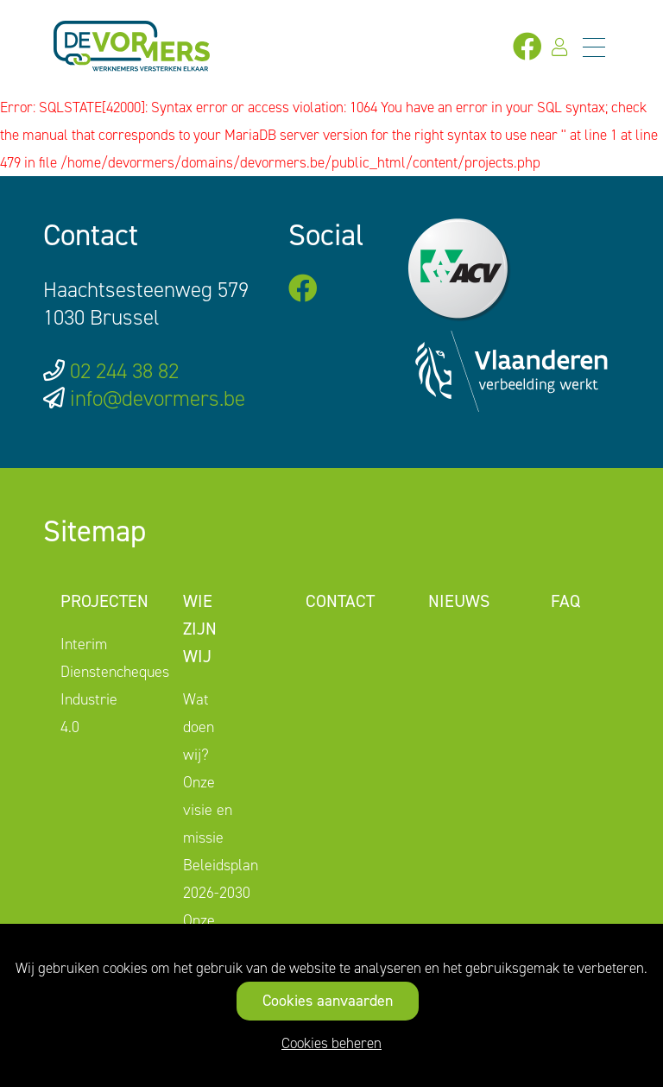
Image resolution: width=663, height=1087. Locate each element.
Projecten (104, 601)
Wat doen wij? (198, 727)
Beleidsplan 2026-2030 (220, 879)
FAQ (565, 601)
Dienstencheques (114, 671)
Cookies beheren (331, 1042)
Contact (340, 601)
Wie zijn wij (200, 628)
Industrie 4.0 (88, 713)
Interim (83, 644)
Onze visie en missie (207, 810)
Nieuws (458, 601)
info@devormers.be (157, 398)
